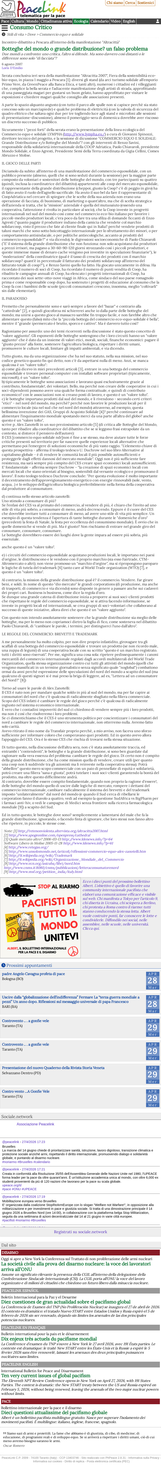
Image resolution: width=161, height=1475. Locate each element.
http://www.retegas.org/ (28, 847)
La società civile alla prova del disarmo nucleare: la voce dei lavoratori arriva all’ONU (76, 1266)
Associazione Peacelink (35, 1124)
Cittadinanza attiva (56, 21)
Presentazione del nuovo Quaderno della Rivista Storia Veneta (53, 1068)
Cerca (130, 2)
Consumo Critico (31, 27)
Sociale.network (17, 1116)
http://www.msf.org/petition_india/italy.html (45, 872)
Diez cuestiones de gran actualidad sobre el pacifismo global (65, 1302)
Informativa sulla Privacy (143, 1457)
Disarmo (10, 1252)
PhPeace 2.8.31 (115, 1457)
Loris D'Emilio (12, 68)
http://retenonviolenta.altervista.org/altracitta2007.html (62, 831)
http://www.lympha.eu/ (84, 134)
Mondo (32, 21)
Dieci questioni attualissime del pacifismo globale (54, 1413)
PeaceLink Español (20, 1290)
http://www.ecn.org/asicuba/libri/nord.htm (44, 863)
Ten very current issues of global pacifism (45, 1376)
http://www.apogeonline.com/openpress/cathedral (49, 835)
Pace (5, 21)
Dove (31, 34)
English (129, 21)
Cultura (17, 21)
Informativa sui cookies (47, 1461)
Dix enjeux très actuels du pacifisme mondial (49, 1339)
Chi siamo (115, 2)
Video (115, 21)
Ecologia (81, 21)
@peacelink (10, 1142)
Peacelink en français (23, 1327)
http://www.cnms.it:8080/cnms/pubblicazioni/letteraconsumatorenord (61, 868)
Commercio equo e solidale (61, 34)
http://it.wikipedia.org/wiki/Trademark (40, 855)
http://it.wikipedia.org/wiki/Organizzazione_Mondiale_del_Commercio (66, 859)
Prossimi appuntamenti (29, 965)
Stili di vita (15, 34)
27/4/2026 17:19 (33, 1196)
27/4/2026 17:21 (33, 1169)
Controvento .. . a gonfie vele (25, 1021)
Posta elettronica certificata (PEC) (108, 1461)
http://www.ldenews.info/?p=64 (87, 839)
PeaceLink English (20, 1364)
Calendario (100, 21)
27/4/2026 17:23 (33, 1142)
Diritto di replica (74, 1461)
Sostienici (145, 2)
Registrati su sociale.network (80, 1231)
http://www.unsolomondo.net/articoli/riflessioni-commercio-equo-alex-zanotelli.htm (77, 851)
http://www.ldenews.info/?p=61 (88, 843)
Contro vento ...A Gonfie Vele (26, 1091)
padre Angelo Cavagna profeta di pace (33, 974)
